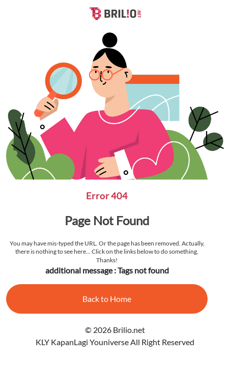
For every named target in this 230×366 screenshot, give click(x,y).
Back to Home (106, 298)
